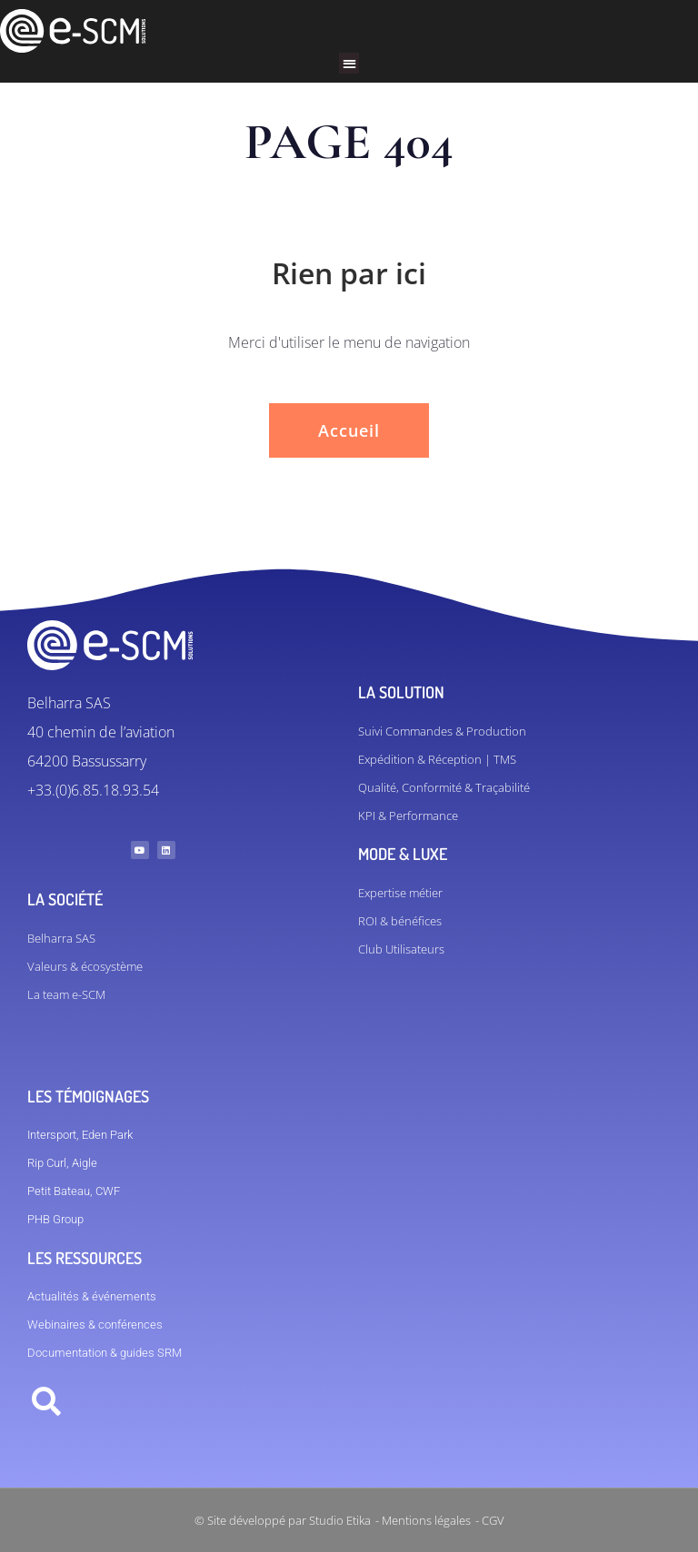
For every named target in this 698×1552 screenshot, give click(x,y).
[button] (349, 63)
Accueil (349, 430)
